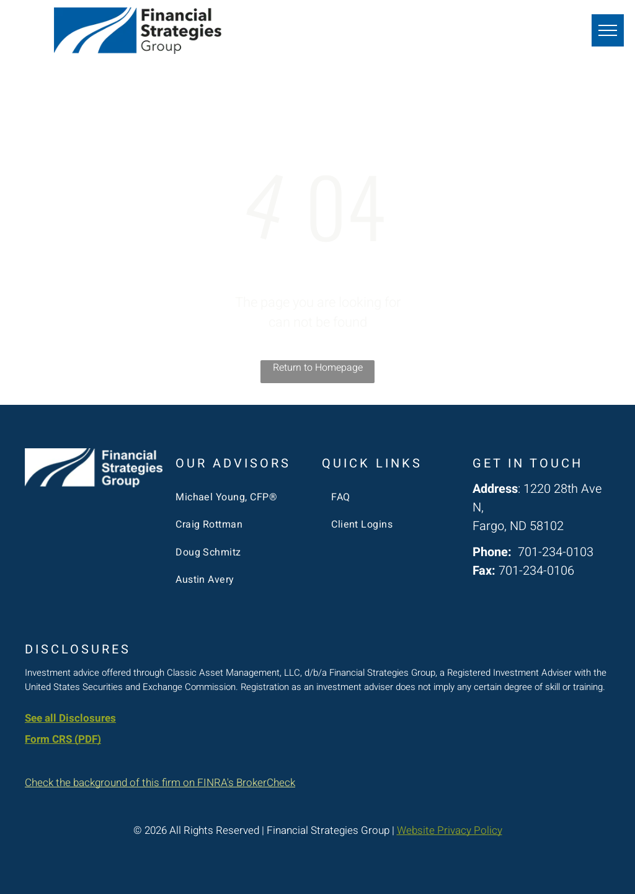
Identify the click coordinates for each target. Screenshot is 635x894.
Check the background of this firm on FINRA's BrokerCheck (160, 782)
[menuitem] (239, 497)
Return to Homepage (318, 367)
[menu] (608, 30)
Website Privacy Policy (449, 830)
